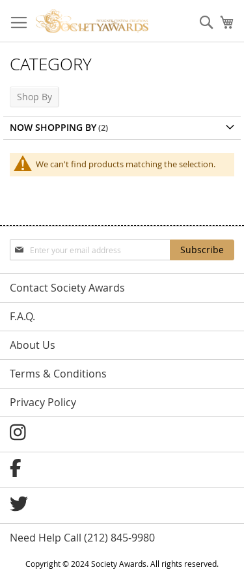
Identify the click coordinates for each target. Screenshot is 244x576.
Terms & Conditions (58, 373)
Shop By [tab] (34, 96)
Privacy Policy (43, 402)
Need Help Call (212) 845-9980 (82, 537)
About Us (32, 345)
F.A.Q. (22, 316)
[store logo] (92, 21)
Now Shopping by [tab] (53, 127)
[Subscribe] (202, 250)
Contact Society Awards (67, 288)
